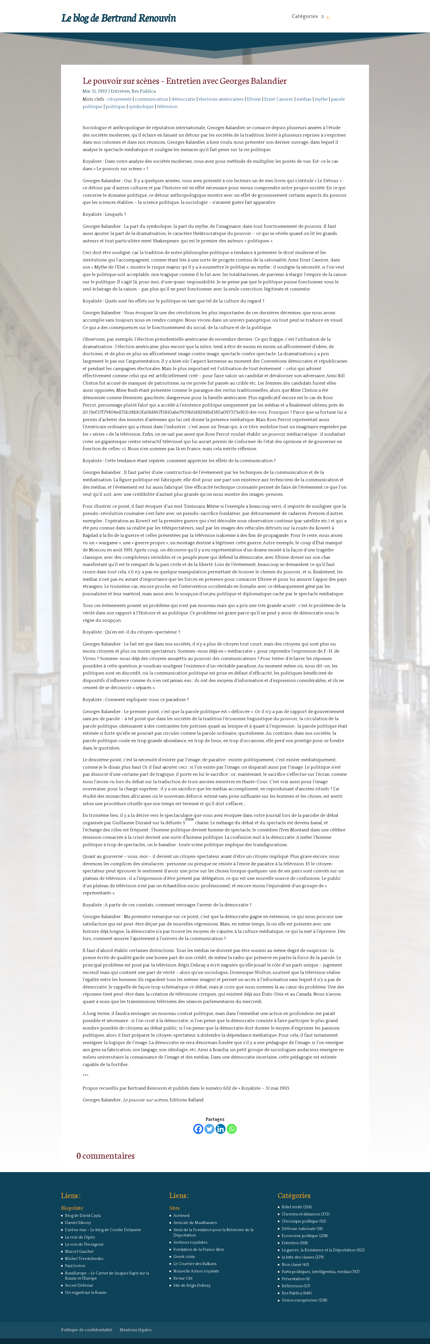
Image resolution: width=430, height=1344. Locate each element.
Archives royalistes (190, 1242)
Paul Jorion (75, 1266)
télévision (167, 106)
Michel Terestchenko (84, 1258)
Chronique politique (300, 1221)
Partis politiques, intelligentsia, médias (316, 1272)
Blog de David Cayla (83, 1215)
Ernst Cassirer (278, 99)
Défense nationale (299, 1229)
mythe (321, 99)
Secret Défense (79, 1285)
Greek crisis (184, 1256)
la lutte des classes (298, 1257)
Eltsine (254, 99)
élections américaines (221, 99)
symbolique (141, 106)
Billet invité (292, 1207)
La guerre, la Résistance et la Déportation (319, 1250)
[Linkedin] (221, 1129)
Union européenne (300, 1300)
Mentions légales (136, 1330)
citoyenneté (119, 99)
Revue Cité (183, 1278)
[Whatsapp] (232, 1129)
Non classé (292, 1264)
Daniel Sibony (78, 1223)
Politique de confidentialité (86, 1330)
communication (151, 99)
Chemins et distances (301, 1214)
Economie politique (300, 1236)
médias (304, 99)
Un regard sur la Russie (86, 1292)
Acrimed (181, 1215)
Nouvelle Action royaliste (196, 1271)
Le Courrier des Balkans (194, 1264)
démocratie (183, 99)
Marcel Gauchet (79, 1251)
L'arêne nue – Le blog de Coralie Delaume (103, 1230)
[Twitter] (209, 1129)
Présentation (293, 1279)
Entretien (120, 91)
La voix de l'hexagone (84, 1244)
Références (292, 1286)
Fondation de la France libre (198, 1249)
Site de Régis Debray (191, 1285)
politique (115, 106)
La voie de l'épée (80, 1237)
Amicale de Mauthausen (195, 1223)
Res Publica (144, 91)
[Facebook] (198, 1129)
